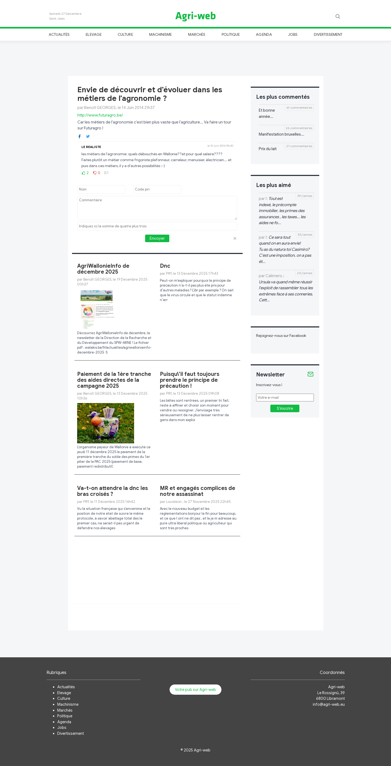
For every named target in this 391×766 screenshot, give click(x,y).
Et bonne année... (267, 113)
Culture (125, 34)
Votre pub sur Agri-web (195, 689)
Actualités (59, 34)
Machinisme (160, 34)
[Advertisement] (195, 57)
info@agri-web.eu (329, 704)
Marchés (196, 34)
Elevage (93, 34)
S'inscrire (285, 408)
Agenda (264, 34)
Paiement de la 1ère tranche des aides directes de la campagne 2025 (114, 380)
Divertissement (328, 34)
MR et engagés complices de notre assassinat (197, 491)
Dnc (165, 266)
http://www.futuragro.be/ (100, 115)
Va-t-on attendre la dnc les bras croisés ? (112, 491)
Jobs (292, 34)
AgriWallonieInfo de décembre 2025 (103, 269)
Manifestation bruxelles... (281, 134)
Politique (231, 34)
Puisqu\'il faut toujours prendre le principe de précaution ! (189, 380)
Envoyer (157, 238)
